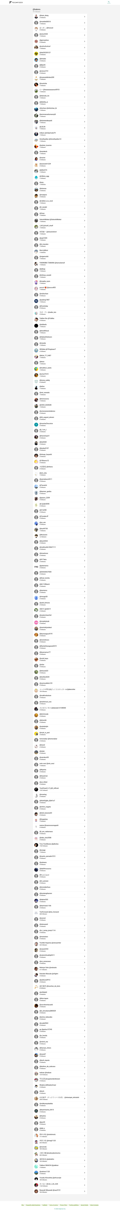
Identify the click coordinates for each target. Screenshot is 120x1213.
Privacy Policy (63, 1205)
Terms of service (53, 1205)
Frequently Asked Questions (33, 1205)
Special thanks (84, 1205)
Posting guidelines (74, 1205)
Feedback (44, 1205)
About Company (94, 1205)
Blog (23, 1205)
